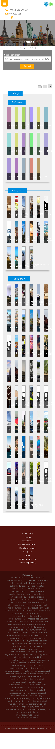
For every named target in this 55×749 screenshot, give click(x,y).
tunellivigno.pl (19, 646)
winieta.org (28, 671)
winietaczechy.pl (18, 679)
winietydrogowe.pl (41, 698)
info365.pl (44, 608)
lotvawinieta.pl (19, 616)
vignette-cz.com (36, 649)
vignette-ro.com (12, 654)
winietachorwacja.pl (36, 676)
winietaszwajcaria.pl (37, 693)
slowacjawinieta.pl (37, 638)
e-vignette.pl (14, 599)
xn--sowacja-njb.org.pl (14, 709)
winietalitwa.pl (19, 682)
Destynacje (27, 541)
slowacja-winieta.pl (18, 638)
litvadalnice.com (12, 610)
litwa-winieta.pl (28, 610)
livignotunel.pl (18, 613)
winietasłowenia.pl (19, 696)
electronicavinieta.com (33, 602)
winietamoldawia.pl (17, 685)
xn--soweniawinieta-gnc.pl (38, 709)
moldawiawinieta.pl (39, 621)
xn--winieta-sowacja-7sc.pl (27, 715)
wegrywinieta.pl (18, 663)
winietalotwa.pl (35, 682)
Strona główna (24, 48)
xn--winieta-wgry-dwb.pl (27, 717)
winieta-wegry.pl (37, 668)
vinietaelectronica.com (15, 660)
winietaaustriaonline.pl (16, 674)
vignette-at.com (35, 646)
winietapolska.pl (18, 687)
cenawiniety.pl (38, 586)
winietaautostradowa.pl (38, 674)
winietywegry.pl (16, 704)
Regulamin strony (27, 548)
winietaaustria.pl (42, 671)
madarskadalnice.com (38, 619)
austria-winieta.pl (18, 578)
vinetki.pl (37, 657)
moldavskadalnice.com (17, 621)
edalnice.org (41, 599)
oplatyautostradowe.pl (37, 624)
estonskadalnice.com (15, 608)
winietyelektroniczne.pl (18, 701)
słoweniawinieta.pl (37, 643)
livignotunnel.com (35, 613)
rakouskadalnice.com (18, 630)
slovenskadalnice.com (17, 635)
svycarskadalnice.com (37, 641)
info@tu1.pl (14, 13)
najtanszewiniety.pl (16, 624)
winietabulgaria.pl (17, 676)
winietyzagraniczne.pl (36, 704)
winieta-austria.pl (35, 663)
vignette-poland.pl (36, 652)
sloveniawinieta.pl (39, 632)
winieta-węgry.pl (12, 671)
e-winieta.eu (27, 599)
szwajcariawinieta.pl (18, 643)
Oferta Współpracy (27, 562)
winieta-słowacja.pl (18, 668)
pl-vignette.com (18, 627)
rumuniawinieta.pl (38, 630)
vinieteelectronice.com (39, 660)
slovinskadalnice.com (38, 635)
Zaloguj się (27, 552)
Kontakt (27, 555)
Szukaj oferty (27, 533)
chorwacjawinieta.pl (35, 588)
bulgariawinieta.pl (37, 583)
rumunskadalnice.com (18, 632)
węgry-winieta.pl (35, 706)
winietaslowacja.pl (37, 690)
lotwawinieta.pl (35, 616)
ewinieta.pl (33, 608)
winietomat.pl (11, 698)
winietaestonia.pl (36, 679)
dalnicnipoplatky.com (36, 594)
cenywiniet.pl (17, 588)
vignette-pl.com (18, 652)
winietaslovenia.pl (18, 690)
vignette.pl (45, 654)
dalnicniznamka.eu (17, 597)
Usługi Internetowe (27, 559)
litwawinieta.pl (44, 610)
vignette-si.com (30, 654)
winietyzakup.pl (19, 706)
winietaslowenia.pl (17, 693)
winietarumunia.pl (36, 687)
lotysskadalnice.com (16, 619)
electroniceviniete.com (18, 605)
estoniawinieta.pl (39, 605)
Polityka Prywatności (27, 544)
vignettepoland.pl (22, 657)
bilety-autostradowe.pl (38, 580)
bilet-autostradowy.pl (16, 580)
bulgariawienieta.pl (18, 583)
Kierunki (27, 537)
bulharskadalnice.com (19, 586)
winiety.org (25, 698)
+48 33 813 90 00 (18, 9)
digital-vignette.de (37, 597)
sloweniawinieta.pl (16, 641)
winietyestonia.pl (39, 701)
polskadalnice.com (36, 627)
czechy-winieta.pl (18, 591)
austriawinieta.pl (36, 578)
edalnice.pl (16, 602)
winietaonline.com (37, 685)
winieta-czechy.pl (19, 665)
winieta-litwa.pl (36, 665)
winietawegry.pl (37, 696)
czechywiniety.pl (16, 594)
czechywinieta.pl (36, 591)
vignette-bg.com (18, 649)
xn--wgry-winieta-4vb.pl (27, 712)
